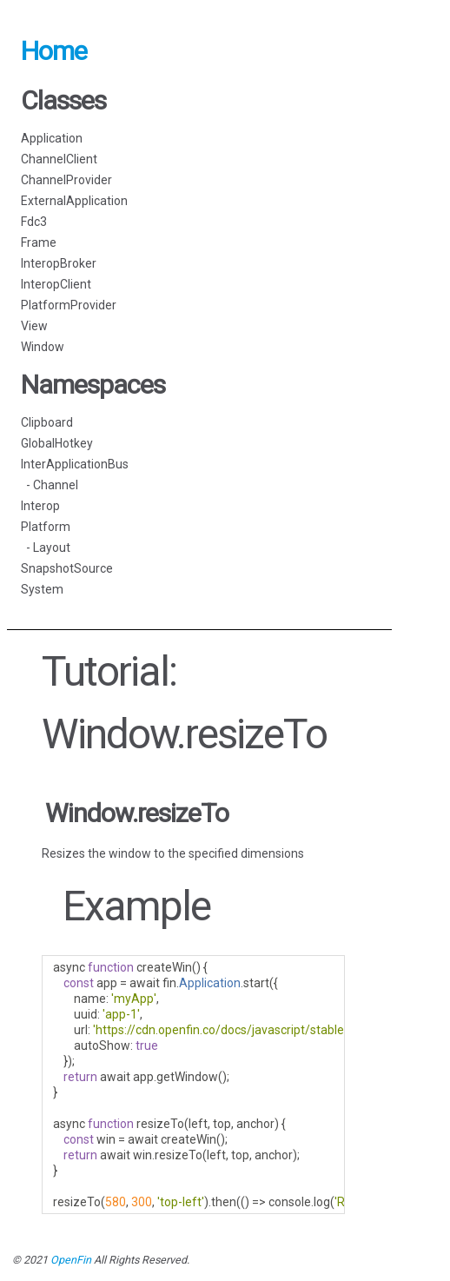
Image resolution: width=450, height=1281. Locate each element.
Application (52, 138)
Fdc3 (34, 222)
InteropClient (56, 284)
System (42, 589)
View (34, 326)
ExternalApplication (74, 201)
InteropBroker (58, 263)
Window (42, 347)
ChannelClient (59, 159)
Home (54, 51)
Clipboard (47, 422)
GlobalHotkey (57, 443)
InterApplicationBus (75, 464)
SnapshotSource (67, 568)
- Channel (49, 485)
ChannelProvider (66, 180)
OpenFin (70, 1259)
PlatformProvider (68, 305)
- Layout (45, 547)
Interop (40, 506)
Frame (38, 242)
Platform (45, 527)
